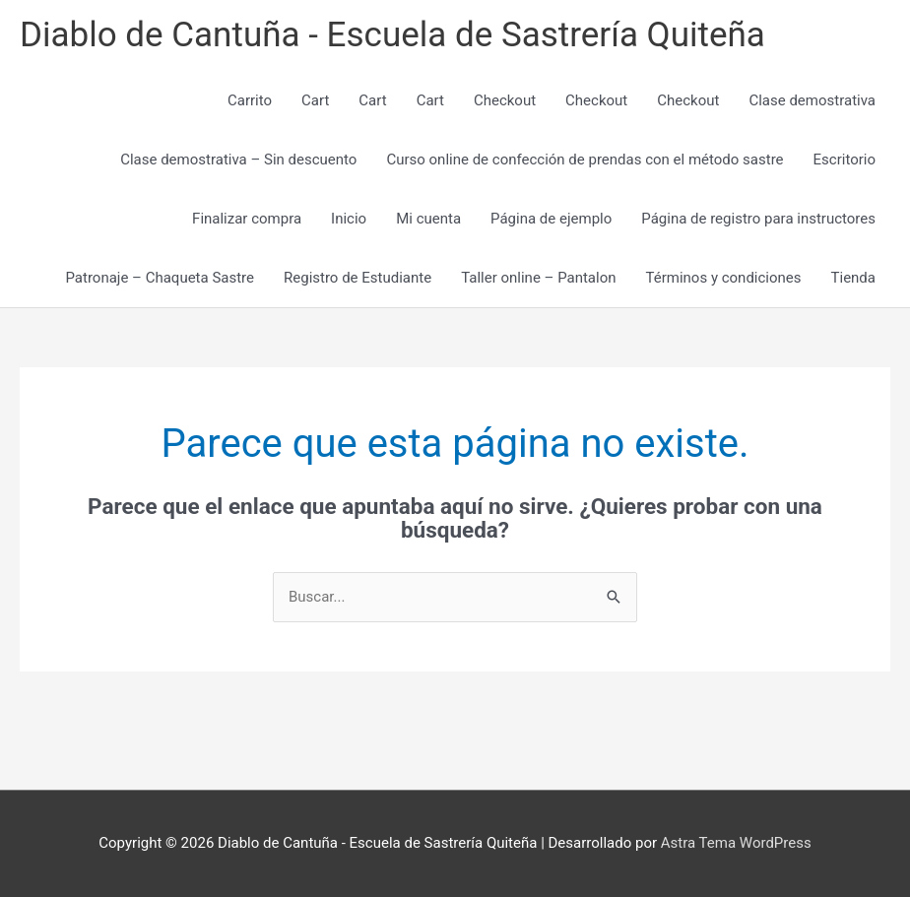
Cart (315, 100)
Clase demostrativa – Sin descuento (238, 159)
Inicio (348, 218)
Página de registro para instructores (758, 218)
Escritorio (844, 159)
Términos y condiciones (724, 278)
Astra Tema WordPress (736, 843)
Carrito (250, 100)
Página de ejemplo (551, 218)
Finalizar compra (246, 218)
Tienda (853, 278)
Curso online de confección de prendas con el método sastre (584, 159)
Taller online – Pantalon (538, 278)
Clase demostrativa (812, 100)
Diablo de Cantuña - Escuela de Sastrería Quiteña (392, 35)
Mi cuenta (428, 218)
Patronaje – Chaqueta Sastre (159, 278)
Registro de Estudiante (357, 278)
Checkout (505, 100)
